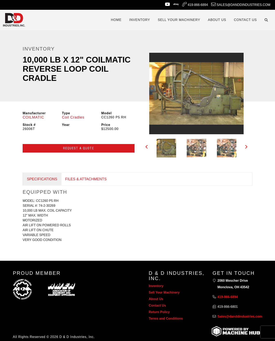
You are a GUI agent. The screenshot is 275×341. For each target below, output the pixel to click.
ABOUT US (217, 20)
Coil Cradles (73, 117)
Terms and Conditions (166, 318)
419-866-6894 (195, 4)
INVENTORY (139, 20)
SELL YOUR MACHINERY (179, 20)
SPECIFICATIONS (42, 179)
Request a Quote (78, 148)
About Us (156, 299)
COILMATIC (33, 117)
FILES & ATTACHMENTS (86, 179)
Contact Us (157, 305)
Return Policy (159, 312)
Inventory (156, 286)
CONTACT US (245, 20)
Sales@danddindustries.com (240, 4)
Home (116, 20)
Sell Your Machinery (164, 292)
